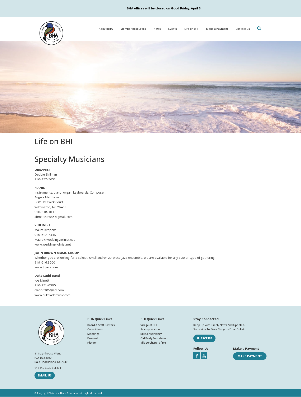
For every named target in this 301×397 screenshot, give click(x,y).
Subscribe (204, 339)
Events (172, 29)
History (92, 343)
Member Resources (133, 29)
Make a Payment (217, 29)
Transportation (150, 330)
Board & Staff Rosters (101, 325)
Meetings (93, 334)
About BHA (106, 29)
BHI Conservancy (151, 334)
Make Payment (250, 357)
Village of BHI (148, 325)
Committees (95, 330)
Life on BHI (191, 29)
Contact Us (243, 29)
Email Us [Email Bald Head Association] (45, 376)
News (157, 29)
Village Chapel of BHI (153, 343)
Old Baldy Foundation (153, 339)
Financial (92, 339)
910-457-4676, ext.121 (47, 368)
